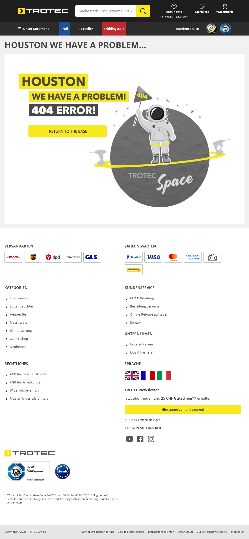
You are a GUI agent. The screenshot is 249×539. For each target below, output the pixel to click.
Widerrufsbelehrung (25, 390)
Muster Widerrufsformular (30, 398)
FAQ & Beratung (142, 298)
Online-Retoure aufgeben (149, 314)
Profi (64, 29)
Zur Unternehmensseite (212, 532)
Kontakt (135, 322)
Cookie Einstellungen (131, 532)
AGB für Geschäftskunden (29, 374)
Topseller (86, 29)
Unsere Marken (141, 344)
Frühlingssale (114, 29)
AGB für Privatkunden (26, 382)
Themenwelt (19, 298)
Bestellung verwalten (146, 306)
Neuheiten (18, 347)
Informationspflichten (160, 532)
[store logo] (43, 11)
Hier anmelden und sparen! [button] (183, 409)
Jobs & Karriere (141, 352)
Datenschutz (185, 532)
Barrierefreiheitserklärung (97, 532)
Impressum (237, 532)
